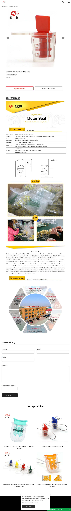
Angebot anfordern (19, 88)
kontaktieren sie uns (48, 88)
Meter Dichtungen (13, 6)
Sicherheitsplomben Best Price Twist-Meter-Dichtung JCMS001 (18, 447)
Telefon (4, 357)
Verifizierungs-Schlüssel (8, 385)
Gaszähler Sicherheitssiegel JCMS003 (52, 446)
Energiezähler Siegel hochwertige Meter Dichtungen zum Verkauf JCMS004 (18, 485)
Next (63, 38)
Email (38, 349)
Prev (8, 38)
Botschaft (4, 365)
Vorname (4, 349)
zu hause (4, 6)
